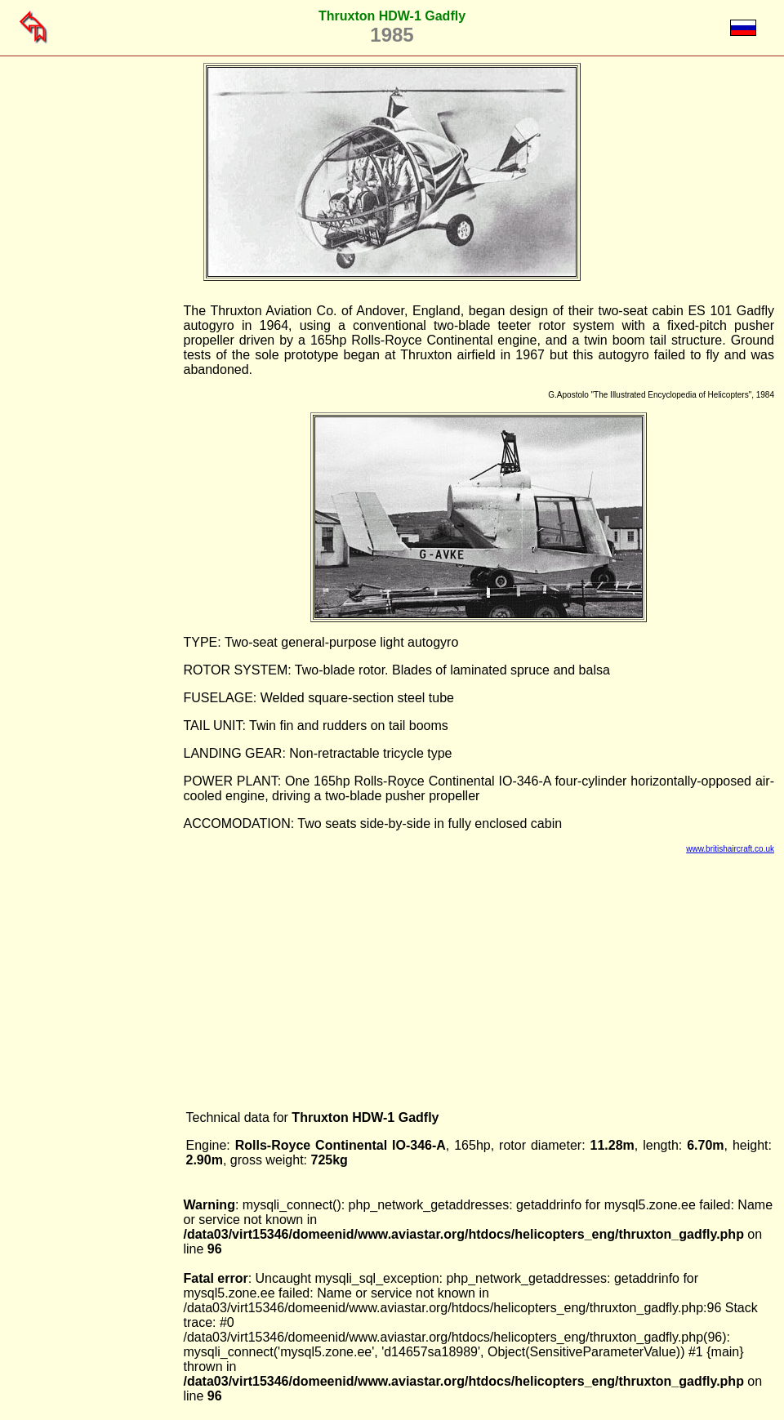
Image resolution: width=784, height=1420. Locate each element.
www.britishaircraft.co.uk (730, 848)
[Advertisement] (100, 549)
